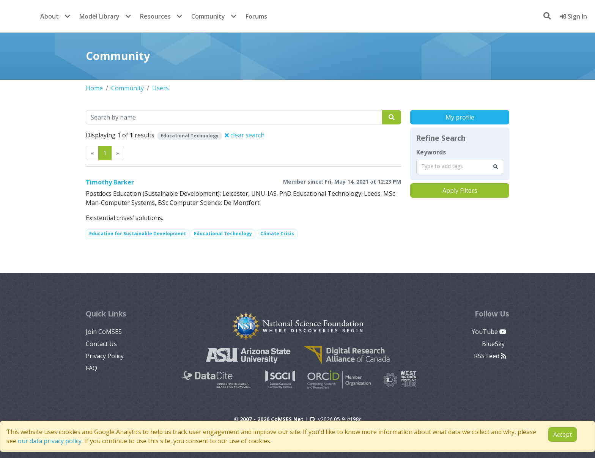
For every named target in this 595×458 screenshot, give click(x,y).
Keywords (431, 152)
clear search (244, 135)
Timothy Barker (110, 182)
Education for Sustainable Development (137, 233)
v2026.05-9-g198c (336, 419)
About (49, 16)
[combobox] (459, 166)
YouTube (489, 331)
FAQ (91, 368)
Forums (256, 16)
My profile (459, 117)
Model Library (99, 16)
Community (208, 16)
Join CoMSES (104, 331)
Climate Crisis (277, 233)
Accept (562, 434)
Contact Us (101, 344)
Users (160, 88)
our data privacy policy (50, 441)
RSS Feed (490, 356)
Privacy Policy (105, 356)
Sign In (573, 16)
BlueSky (494, 344)
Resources (155, 16)
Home (94, 88)
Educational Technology (223, 233)
